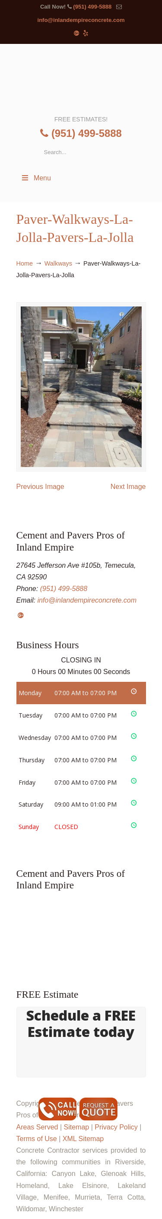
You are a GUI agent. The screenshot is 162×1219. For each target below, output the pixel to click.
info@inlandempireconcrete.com (81, 20)
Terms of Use (36, 1138)
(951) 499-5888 (92, 6)
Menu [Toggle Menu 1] (36, 178)
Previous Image (40, 486)
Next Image (128, 486)
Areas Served (37, 1127)
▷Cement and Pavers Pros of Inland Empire (81, 78)
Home (24, 263)
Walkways (58, 263)
